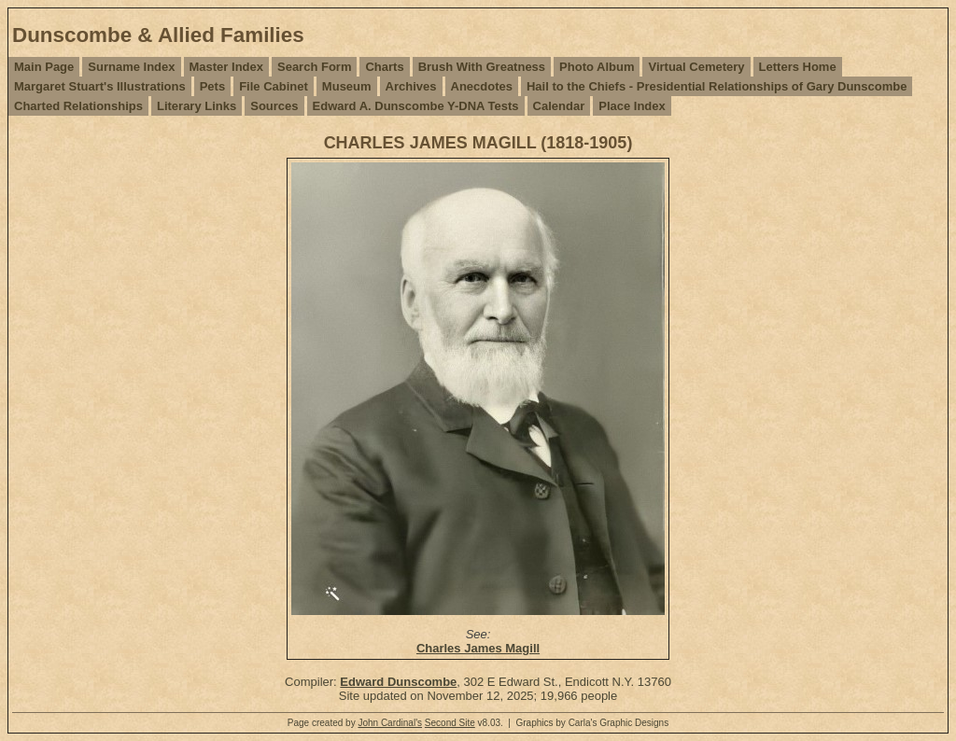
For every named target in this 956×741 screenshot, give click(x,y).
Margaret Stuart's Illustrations (100, 86)
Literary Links (196, 106)
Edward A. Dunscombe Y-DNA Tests (416, 106)
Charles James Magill (478, 648)
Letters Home (797, 67)
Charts (384, 67)
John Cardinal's (390, 723)
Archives (411, 86)
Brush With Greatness (481, 67)
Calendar (559, 106)
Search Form (314, 67)
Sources (274, 106)
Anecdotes (482, 86)
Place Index (632, 106)
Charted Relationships (78, 106)
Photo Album (596, 67)
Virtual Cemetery (696, 67)
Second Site (450, 723)
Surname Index (131, 67)
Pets (212, 86)
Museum (347, 86)
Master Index (226, 67)
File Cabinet (273, 86)
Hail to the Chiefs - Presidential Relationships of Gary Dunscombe (717, 86)
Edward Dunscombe (398, 682)
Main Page (44, 67)
